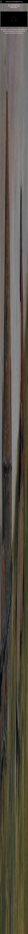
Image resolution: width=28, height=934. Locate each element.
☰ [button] (1, 2)
